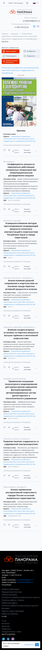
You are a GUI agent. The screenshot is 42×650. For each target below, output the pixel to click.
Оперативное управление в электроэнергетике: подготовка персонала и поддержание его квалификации (19, 36)
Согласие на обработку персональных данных (21, 597)
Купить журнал (16, 151)
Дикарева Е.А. (21, 487)
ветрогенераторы (9, 506)
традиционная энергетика (12, 504)
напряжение (26, 295)
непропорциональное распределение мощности (20, 186)
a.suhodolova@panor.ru (24, 580)
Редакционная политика (12, 592)
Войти (11, 3)
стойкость (31, 455)
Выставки (6, 608)
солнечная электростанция (27, 241)
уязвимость (7, 457)
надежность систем (20, 455)
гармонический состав (27, 344)
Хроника (21, 130)
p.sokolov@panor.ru (31, 21)
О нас (4, 621)
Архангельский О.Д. (19, 379)
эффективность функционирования (24, 457)
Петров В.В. (7, 278)
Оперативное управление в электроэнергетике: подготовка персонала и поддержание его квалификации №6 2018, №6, (19, 138)
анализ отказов (20, 407)
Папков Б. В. (7, 439)
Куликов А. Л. (25, 439)
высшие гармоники (25, 342)
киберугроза (8, 455)
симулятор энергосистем (12, 404)
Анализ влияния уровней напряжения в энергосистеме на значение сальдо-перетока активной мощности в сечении (21, 284)
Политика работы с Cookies (13, 600)
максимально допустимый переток (15, 297)
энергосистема (23, 293)
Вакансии (6, 626)
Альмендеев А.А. (27, 278)
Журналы (14, 34)
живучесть (17, 450)
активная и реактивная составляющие (16, 191)
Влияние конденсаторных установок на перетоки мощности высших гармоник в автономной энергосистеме (21, 334)
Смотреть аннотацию (27, 151)
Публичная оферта (9, 603)
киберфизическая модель (27, 402)
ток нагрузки (32, 188)
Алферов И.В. (8, 327)
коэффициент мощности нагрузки (15, 188)
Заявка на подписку (10, 614)
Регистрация (18, 3)
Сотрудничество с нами (11, 631)
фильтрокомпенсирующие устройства (16, 349)
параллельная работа (30, 181)
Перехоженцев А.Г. (10, 487)
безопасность (23, 448)
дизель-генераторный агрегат (28, 179)
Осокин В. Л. (16, 439)
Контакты (6, 623)
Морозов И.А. (8, 221)
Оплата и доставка (9, 594)
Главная (5, 34)
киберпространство (31, 452)
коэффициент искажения (12, 346)
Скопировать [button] (26, 145)
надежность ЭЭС (9, 407)
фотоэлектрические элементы (14, 243)
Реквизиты (6, 629)
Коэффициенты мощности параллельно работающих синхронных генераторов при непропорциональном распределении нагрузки (21, 170)
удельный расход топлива (13, 181)
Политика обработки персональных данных (20, 605)
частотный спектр (27, 346)
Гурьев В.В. (17, 221)
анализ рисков (27, 404)
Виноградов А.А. (9, 162)
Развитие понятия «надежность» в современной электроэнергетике (21, 443)
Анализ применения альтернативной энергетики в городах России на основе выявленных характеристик (21, 494)
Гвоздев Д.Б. (7, 379)
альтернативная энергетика (27, 502)
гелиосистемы (27, 504)
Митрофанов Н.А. (29, 327)
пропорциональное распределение (16, 184)
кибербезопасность (17, 452)
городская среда (22, 506)
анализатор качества (10, 344)
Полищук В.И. (16, 278)
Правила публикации (10, 589)
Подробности (28, 645)
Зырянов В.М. (18, 327)
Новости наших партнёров (13, 611)
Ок (37, 645)
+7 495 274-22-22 (21, 27)
